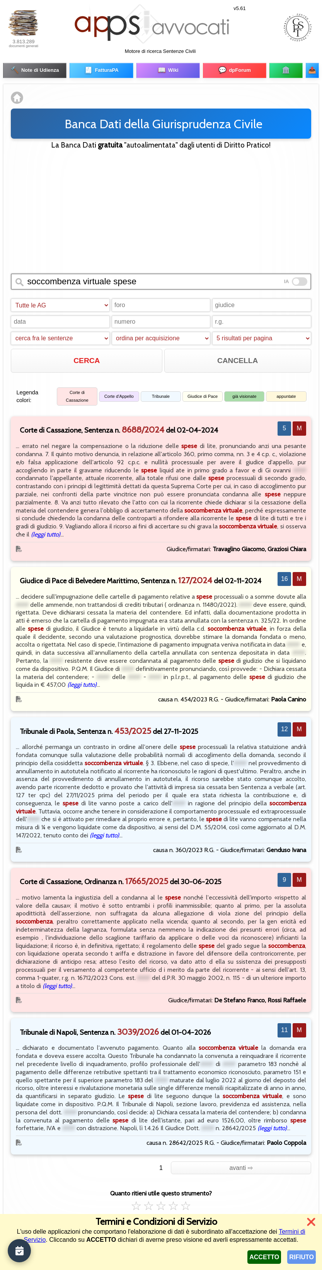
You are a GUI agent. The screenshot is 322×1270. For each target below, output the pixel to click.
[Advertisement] (161, 209)
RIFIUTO (301, 1257)
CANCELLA (237, 359)
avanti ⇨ (240, 1166)
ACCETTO (264, 1257)
